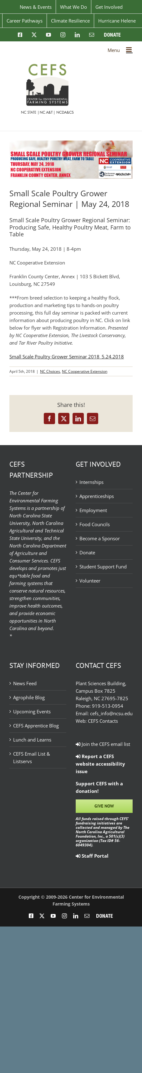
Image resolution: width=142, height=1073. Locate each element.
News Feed (25, 683)
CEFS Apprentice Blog (36, 725)
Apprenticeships (96, 496)
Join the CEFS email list (103, 744)
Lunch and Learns (32, 740)
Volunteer (89, 581)
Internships (91, 482)
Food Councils (94, 524)
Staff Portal (92, 856)
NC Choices (50, 371)
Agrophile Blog (29, 697)
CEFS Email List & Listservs (31, 757)
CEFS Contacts (103, 721)
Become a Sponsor (99, 538)
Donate (87, 552)
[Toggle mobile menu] (129, 49)
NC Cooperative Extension (84, 371)
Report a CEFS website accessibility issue (100, 763)
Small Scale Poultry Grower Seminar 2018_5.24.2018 (66, 356)
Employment (93, 510)
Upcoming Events (32, 711)
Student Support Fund (103, 566)
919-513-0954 (107, 706)
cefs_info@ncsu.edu (111, 713)
